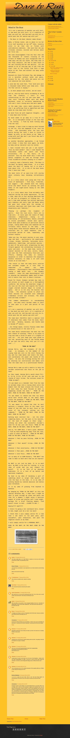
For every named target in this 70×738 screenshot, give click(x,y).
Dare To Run (57, 121)
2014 (50, 58)
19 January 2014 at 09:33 (25, 675)
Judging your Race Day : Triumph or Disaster (55, 71)
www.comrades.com (52, 113)
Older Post (42, 719)
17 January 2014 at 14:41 (20, 601)
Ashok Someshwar (16, 592)
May (51, 64)
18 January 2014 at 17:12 (21, 666)
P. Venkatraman (15, 577)
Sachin (13, 557)
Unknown (14, 628)
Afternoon (50, 43)
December (52, 60)
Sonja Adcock (50, 106)
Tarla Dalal (14, 584)
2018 (50, 51)
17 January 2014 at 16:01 (20, 611)
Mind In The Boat (53, 73)
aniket (13, 601)
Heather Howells (51, 104)
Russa (13, 611)
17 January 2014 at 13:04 (24, 577)
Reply (13, 562)
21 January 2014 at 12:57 (22, 683)
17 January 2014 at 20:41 (21, 646)
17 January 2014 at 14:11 (21, 584)
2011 (50, 80)
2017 (50, 53)
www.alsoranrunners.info (53, 115)
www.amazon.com (51, 35)
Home (26, 719)
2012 (50, 78)
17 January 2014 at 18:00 (21, 628)
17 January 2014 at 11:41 (24, 566)
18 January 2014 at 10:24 (21, 656)
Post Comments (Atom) (17, 721)
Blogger (41, 735)
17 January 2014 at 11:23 (20, 557)
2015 (50, 56)
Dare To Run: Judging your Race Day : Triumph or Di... (56, 68)
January (52, 66)
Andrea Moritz (50, 102)
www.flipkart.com (51, 37)
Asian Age (50, 45)
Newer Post (10, 719)
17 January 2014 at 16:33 (22, 620)
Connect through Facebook (53, 28)
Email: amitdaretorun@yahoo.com (54, 26)
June (51, 62)
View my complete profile (58, 126)
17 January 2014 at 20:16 (21, 637)
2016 (50, 55)
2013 (50, 76)
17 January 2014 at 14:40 (25, 592)
